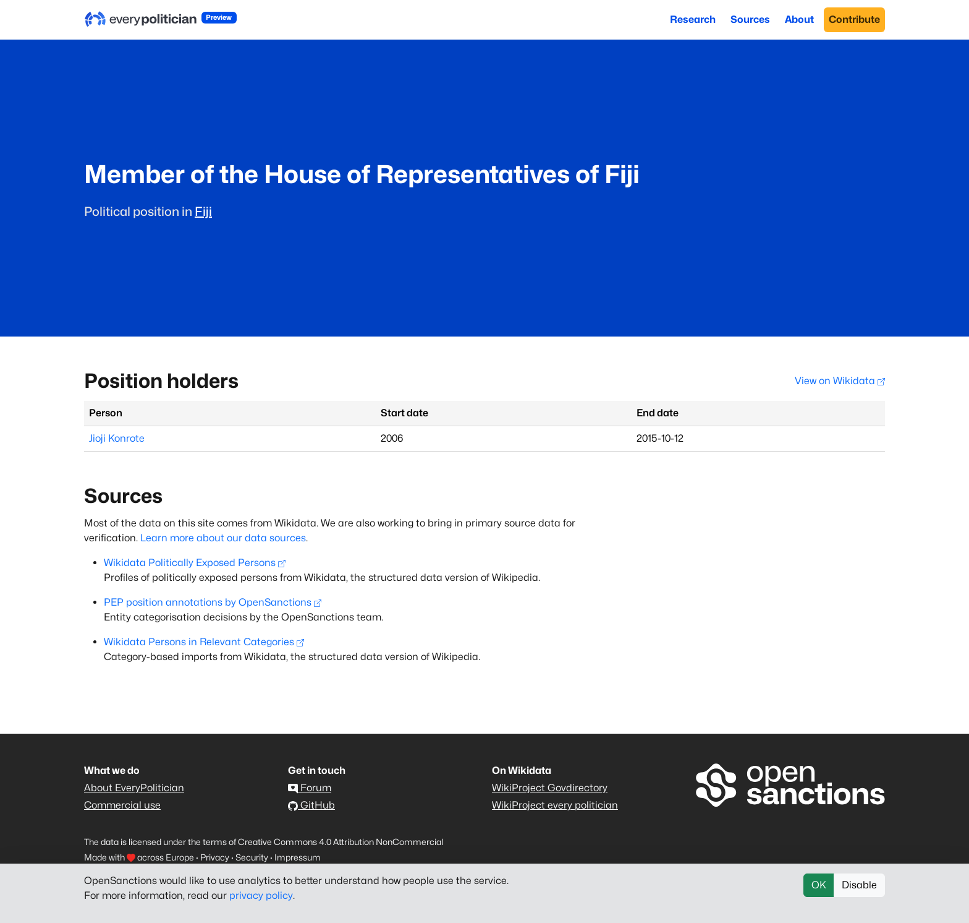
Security (251, 857)
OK (818, 885)
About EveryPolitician (134, 788)
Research (693, 19)
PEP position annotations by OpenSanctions (212, 602)
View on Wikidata (840, 381)
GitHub (311, 805)
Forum (309, 788)
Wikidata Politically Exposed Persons (195, 563)
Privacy (214, 857)
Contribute (854, 19)
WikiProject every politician (555, 805)
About (799, 19)
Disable (859, 885)
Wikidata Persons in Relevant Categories (204, 642)
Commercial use (122, 805)
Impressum (297, 857)
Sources (750, 19)
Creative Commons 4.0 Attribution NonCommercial (340, 841)
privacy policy (261, 895)
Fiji (203, 211)
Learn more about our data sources (223, 538)
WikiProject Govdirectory (549, 788)
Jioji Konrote (117, 438)
